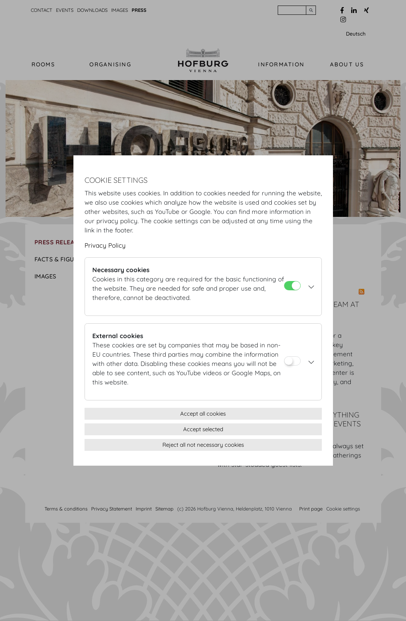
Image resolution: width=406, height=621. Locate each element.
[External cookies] (292, 361)
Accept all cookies (203, 413)
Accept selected (203, 429)
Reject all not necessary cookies (203, 444)
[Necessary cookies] (292, 285)
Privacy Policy (105, 245)
